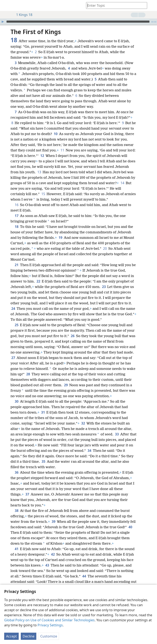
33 (116, 434)
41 (16, 549)
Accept (11, 636)
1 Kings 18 (22, 14)
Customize (48, 636)
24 (13, 308)
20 (104, 248)
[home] (6, 5)
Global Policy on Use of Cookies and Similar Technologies (49, 620)
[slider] (78, 22)
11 (62, 150)
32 (83, 423)
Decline (28, 636)
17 (16, 215)
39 (53, 521)
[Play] (2, 21)
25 (16, 325)
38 (16, 510)
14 (122, 183)
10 (55, 133)
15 (43, 194)
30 (16, 401)
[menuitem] (6, 5)
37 (27, 494)
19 (60, 237)
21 (16, 265)
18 (16, 226)
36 (16, 472)
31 (43, 412)
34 (89, 450)
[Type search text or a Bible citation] (114, 5)
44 (84, 576)
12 (42, 155)
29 (65, 385)
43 (47, 565)
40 (130, 527)
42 (52, 554)
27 (13, 357)
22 (38, 281)
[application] (78, 21)
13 (39, 172)
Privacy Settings (50, 625)
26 (72, 336)
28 (28, 374)
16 (16, 204)
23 (103, 286)
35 (43, 461)
